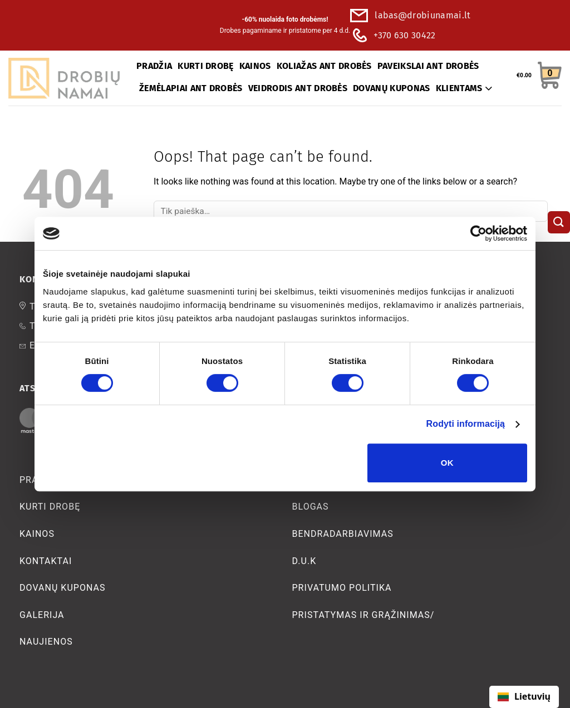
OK (447, 462)
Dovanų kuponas (62, 587)
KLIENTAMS (464, 88)
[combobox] (524, 697)
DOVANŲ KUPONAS (391, 88)
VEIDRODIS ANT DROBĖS (297, 88)
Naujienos (46, 641)
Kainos (37, 533)
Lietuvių (524, 696)
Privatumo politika (342, 587)
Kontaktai (45, 561)
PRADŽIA (154, 66)
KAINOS (255, 66)
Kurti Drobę (49, 506)
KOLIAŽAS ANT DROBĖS (324, 66)
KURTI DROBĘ (206, 66)
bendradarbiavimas (343, 533)
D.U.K (304, 561)
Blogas (310, 506)
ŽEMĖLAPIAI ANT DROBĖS (191, 88)
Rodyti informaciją (465, 423)
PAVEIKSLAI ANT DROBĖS (428, 66)
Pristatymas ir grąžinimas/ (363, 615)
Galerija (42, 615)
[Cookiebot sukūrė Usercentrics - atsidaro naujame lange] (478, 233)
